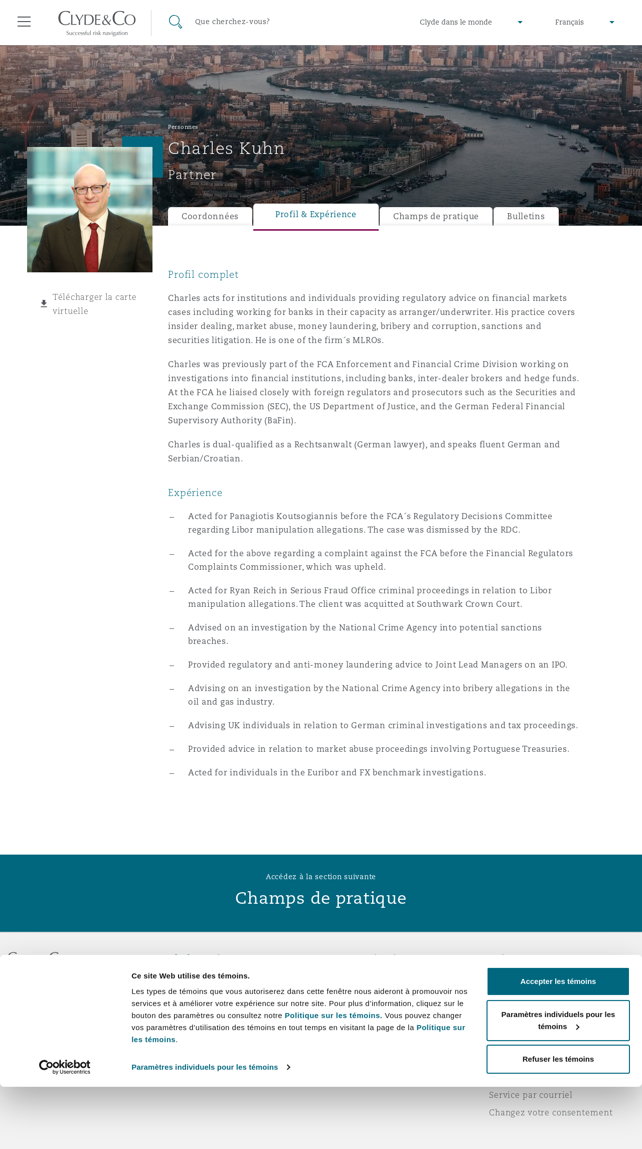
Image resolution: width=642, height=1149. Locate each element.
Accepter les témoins (558, 1043)
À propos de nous (205, 976)
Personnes (183, 126)
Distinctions (193, 994)
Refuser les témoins (558, 1121)
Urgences (361, 976)
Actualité (187, 1011)
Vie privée (510, 994)
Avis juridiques (521, 976)
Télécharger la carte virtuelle (95, 304)
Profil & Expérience (316, 214)
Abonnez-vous (358, 994)
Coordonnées (210, 216)
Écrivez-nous (356, 1012)
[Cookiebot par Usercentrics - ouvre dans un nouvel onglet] (65, 1129)
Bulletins (526, 216)
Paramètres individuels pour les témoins (204, 1129)
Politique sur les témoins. (334, 1077)
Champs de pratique (436, 216)
